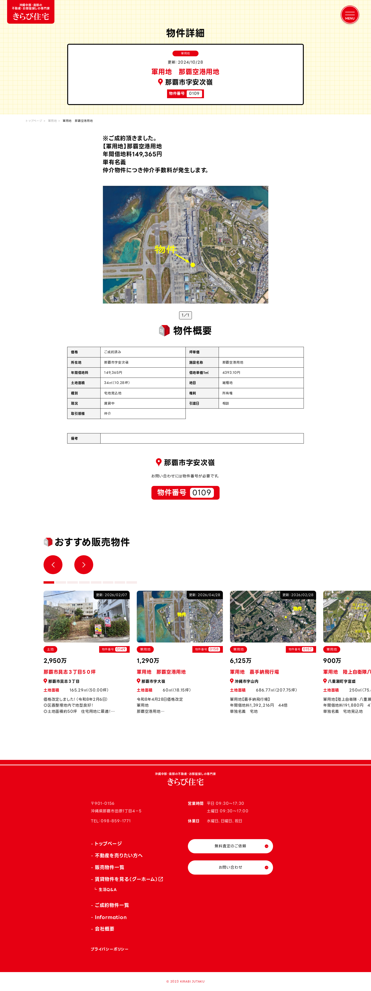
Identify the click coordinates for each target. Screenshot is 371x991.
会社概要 (105, 929)
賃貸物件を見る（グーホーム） (126, 879)
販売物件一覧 (109, 867)
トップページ (34, 121)
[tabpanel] (179, 655)
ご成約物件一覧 (112, 905)
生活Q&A (108, 890)
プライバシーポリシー (110, 949)
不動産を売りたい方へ (119, 855)
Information (111, 917)
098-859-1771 (116, 821)
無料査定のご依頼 (230, 846)
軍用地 (52, 121)
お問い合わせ (231, 867)
